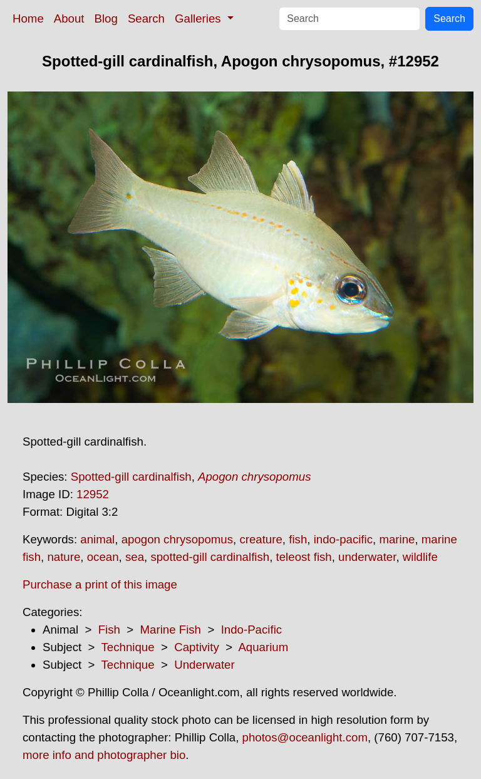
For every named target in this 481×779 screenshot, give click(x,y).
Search (146, 18)
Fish (109, 629)
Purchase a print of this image (100, 584)
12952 (92, 494)
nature (63, 556)
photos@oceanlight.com (305, 737)
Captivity (196, 647)
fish (298, 539)
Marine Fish (170, 629)
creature (260, 539)
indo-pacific (343, 539)
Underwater (204, 664)
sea (134, 556)
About (69, 18)
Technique (128, 647)
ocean (103, 556)
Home (28, 18)
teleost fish (304, 556)
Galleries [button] (199, 18)
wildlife (420, 556)
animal (97, 539)
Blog (106, 18)
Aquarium (263, 647)
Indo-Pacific (251, 629)
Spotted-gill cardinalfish (131, 476)
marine (397, 539)
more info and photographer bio (104, 754)
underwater (367, 556)
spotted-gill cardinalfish (209, 556)
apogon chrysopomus (177, 539)
